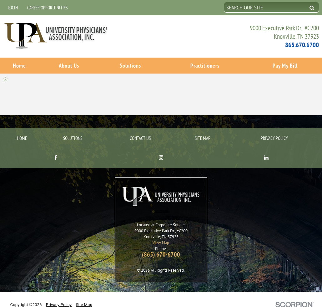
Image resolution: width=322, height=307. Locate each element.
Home (19, 65)
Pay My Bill (285, 65)
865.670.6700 (302, 44)
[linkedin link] (266, 148)
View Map (161, 232)
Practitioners (204, 65)
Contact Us (140, 128)
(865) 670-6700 (161, 244)
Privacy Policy (274, 128)
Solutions (130, 65)
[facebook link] (56, 148)
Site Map (202, 128)
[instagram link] (161, 148)
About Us (69, 65)
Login (13, 8)
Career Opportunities (47, 8)
